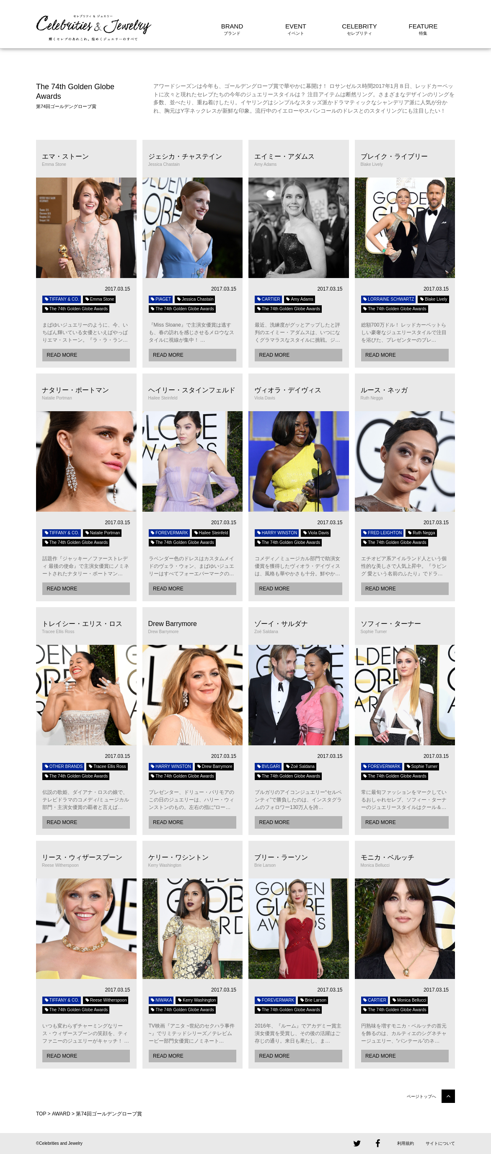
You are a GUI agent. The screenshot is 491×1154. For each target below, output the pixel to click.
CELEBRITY (359, 26)
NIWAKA (161, 1000)
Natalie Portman (102, 533)
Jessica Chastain (194, 299)
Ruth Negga (421, 533)
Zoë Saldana (300, 766)
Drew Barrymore (214, 766)
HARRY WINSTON (276, 533)
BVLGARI (268, 766)
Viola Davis (315, 533)
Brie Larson (313, 1000)
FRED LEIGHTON (382, 533)
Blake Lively (433, 299)
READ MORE (62, 355)
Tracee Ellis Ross (107, 766)
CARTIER (268, 299)
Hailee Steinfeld (211, 533)
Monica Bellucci (409, 1000)
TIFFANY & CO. (61, 299)
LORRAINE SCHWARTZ (388, 299)
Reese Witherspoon (106, 1000)
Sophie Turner (422, 766)
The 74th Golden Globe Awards (76, 309)
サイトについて (440, 1143)
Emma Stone (99, 299)
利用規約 (405, 1143)
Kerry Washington (196, 1000)
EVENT (295, 26)
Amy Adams (299, 299)
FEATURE (423, 26)
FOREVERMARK (169, 533)
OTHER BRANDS (63, 766)
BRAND (232, 26)
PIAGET (160, 299)
